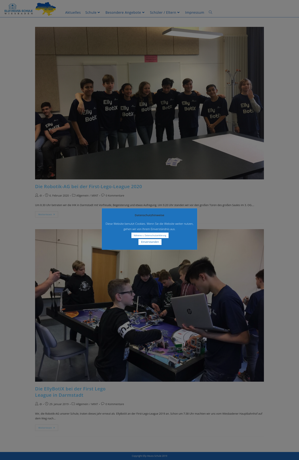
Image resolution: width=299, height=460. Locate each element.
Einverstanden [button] (150, 242)
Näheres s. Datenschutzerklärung (150, 235)
